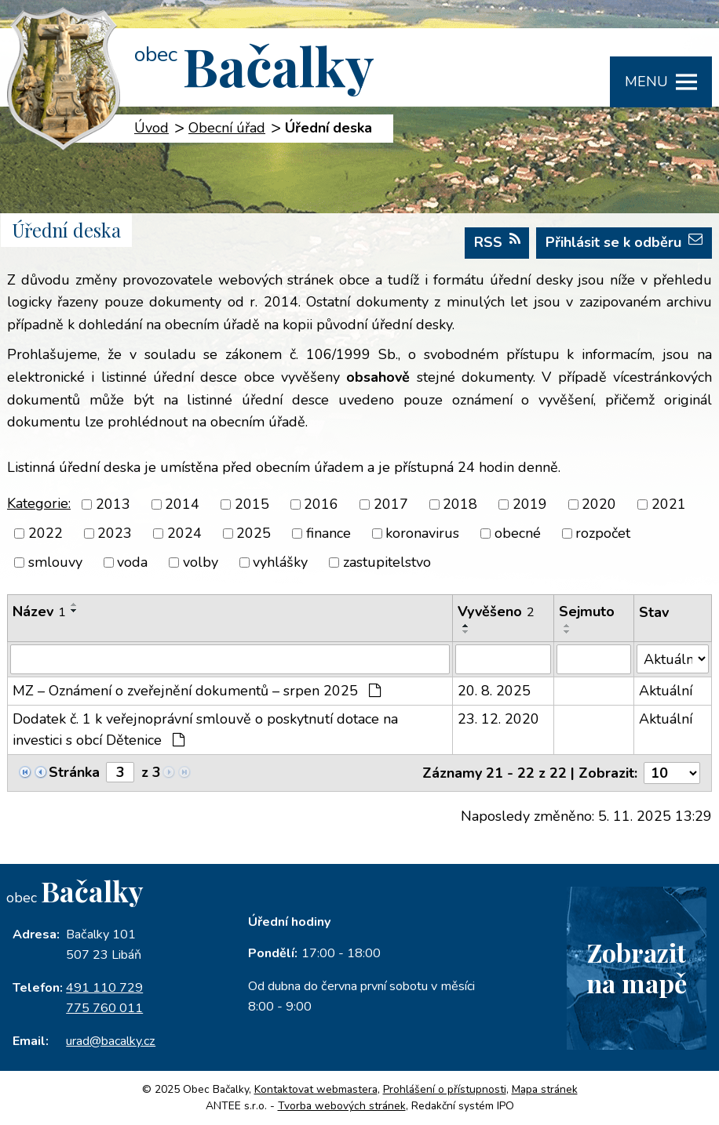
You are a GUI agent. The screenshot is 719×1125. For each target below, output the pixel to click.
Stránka (74, 772)
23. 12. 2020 (498, 718)
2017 (391, 504)
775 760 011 (104, 1008)
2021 (668, 504)
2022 (45, 533)
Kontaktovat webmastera (316, 1089)
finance (328, 533)
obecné (518, 533)
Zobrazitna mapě (636, 967)
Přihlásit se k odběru (624, 242)
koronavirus (422, 533)
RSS (497, 242)
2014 (182, 504)
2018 (460, 504)
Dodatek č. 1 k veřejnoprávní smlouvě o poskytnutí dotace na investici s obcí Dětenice (205, 729)
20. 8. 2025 (494, 690)
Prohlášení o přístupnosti (444, 1089)
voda (132, 562)
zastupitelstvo (387, 562)
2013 (113, 504)
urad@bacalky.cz (110, 1041)
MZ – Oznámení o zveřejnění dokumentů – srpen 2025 (197, 690)
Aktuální (665, 690)
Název (39, 611)
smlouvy (55, 562)
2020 (599, 504)
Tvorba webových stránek (342, 1105)
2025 (253, 533)
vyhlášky (280, 562)
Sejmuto (587, 611)
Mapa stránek (545, 1089)
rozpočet (602, 533)
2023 (114, 533)
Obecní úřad (226, 127)
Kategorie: (39, 503)
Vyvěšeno (496, 611)
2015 (252, 504)
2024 (184, 533)
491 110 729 (104, 987)
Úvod (151, 127)
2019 (530, 504)
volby (200, 562)
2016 (321, 504)
